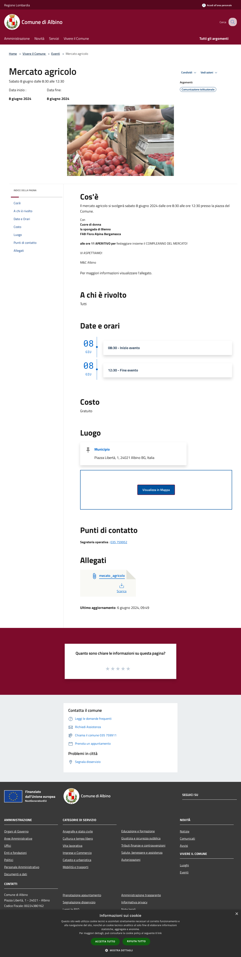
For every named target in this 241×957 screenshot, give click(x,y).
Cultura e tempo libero (78, 838)
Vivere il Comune (34, 53)
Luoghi (184, 865)
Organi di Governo (16, 831)
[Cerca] (232, 22)
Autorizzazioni (130, 859)
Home (13, 53)
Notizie (184, 831)
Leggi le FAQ (71, 909)
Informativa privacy (134, 902)
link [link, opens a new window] (160, 933)
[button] (120, 950)
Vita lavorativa (72, 845)
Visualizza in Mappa (156, 489)
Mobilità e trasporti (75, 867)
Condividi (189, 72)
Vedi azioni (209, 72)
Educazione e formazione (138, 831)
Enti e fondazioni (15, 852)
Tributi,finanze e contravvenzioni (143, 845)
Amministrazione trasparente (141, 895)
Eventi (55, 53)
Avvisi (184, 845)
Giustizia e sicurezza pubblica (140, 838)
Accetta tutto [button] (105, 941)
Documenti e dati (15, 874)
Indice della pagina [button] (25, 190)
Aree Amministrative (18, 838)
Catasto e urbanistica (77, 859)
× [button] (236, 913)
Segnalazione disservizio (79, 902)
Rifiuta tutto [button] (136, 941)
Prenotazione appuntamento (82, 895)
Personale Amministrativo (21, 867)
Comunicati (187, 838)
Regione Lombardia (17, 5)
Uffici (7, 845)
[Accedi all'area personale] (217, 5)
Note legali (128, 909)
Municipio (102, 449)
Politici (8, 859)
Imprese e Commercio (77, 852)
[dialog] (120, 933)
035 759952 (118, 542)
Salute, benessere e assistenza (141, 852)
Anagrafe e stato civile (78, 831)
